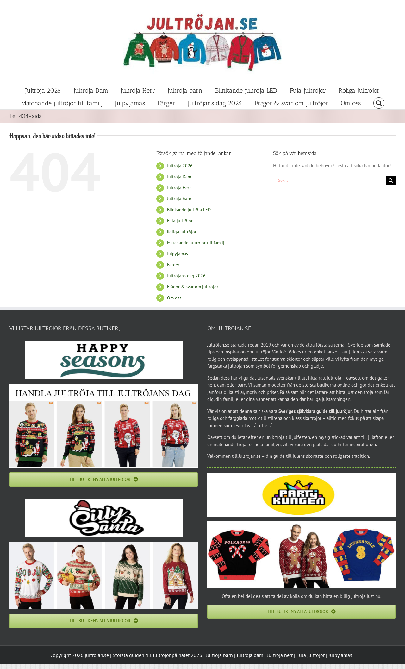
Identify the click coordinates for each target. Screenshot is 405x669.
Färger (173, 264)
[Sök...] (329, 180)
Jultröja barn (179, 198)
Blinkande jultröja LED (189, 209)
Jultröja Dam (179, 177)
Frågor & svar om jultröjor (192, 287)
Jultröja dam (250, 655)
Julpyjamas (177, 253)
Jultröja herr (280, 655)
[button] (379, 103)
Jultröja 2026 (180, 166)
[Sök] (391, 180)
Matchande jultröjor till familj (195, 243)
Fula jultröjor (180, 221)
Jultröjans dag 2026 (186, 276)
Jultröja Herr (179, 188)
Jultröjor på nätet (171, 655)
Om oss (174, 298)
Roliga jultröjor (181, 232)
